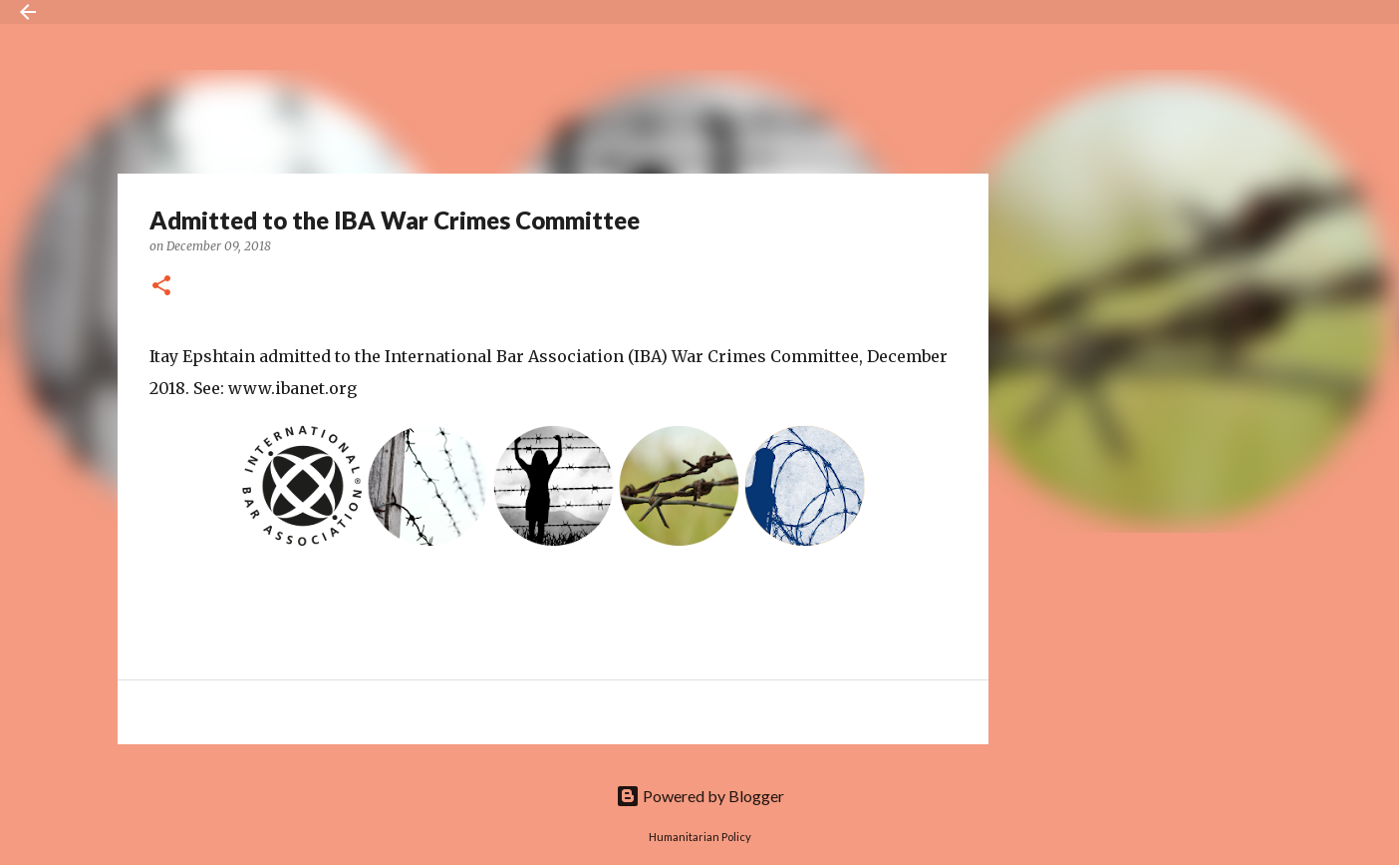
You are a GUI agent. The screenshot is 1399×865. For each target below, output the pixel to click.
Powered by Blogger (700, 795)
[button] (161, 286)
